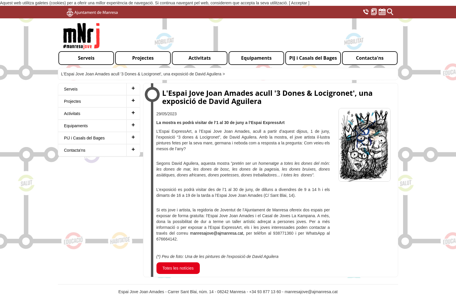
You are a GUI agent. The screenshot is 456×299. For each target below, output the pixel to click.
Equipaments (76, 125)
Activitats (72, 113)
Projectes (72, 101)
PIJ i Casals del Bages (84, 138)
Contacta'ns (75, 150)
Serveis (71, 89)
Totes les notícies (177, 268)
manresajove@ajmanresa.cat (311, 291)
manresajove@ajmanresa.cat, (217, 233)
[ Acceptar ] (299, 3)
